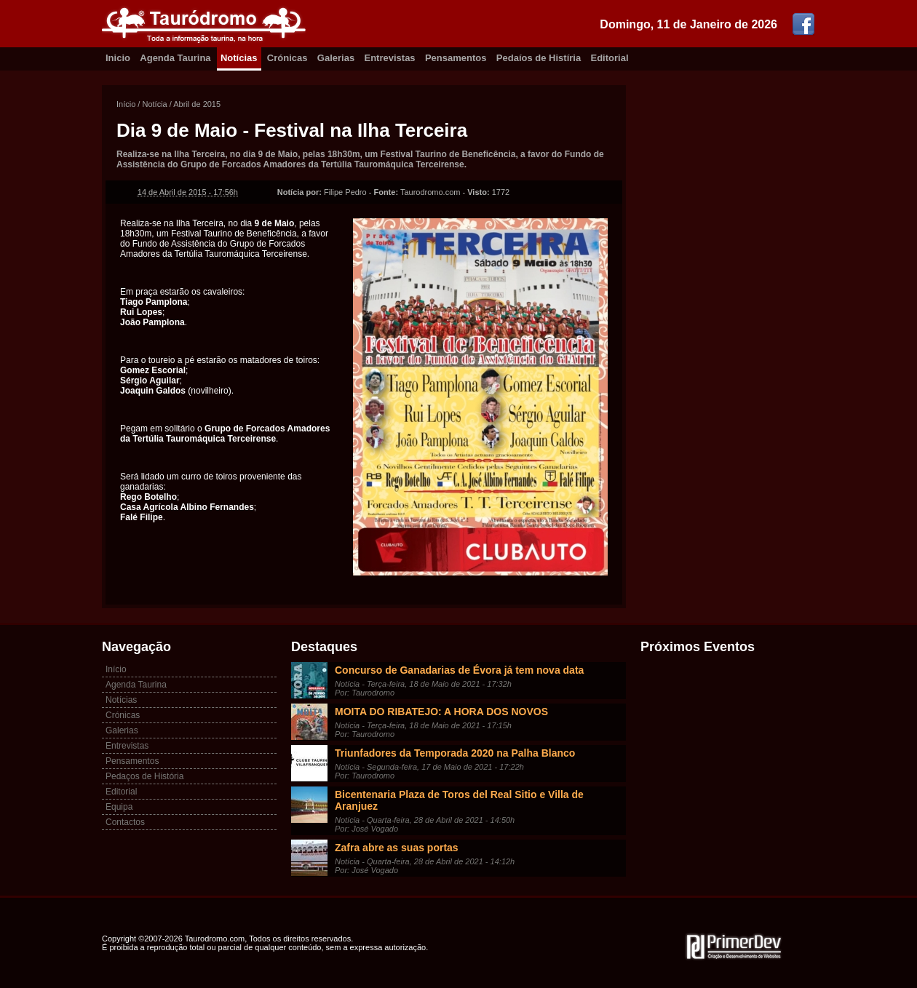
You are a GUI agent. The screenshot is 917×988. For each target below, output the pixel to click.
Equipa (119, 807)
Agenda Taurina (175, 57)
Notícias (239, 57)
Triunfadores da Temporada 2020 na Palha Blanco (455, 753)
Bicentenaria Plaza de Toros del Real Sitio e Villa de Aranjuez (459, 800)
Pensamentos (456, 57)
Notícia (154, 104)
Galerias (335, 57)
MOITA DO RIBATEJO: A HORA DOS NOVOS (441, 711)
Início (125, 104)
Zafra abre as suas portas (396, 847)
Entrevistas (390, 57)
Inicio (118, 57)
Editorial (610, 57)
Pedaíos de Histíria (538, 57)
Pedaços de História (144, 776)
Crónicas (287, 57)
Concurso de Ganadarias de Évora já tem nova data (459, 670)
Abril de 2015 (197, 104)
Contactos (125, 822)
